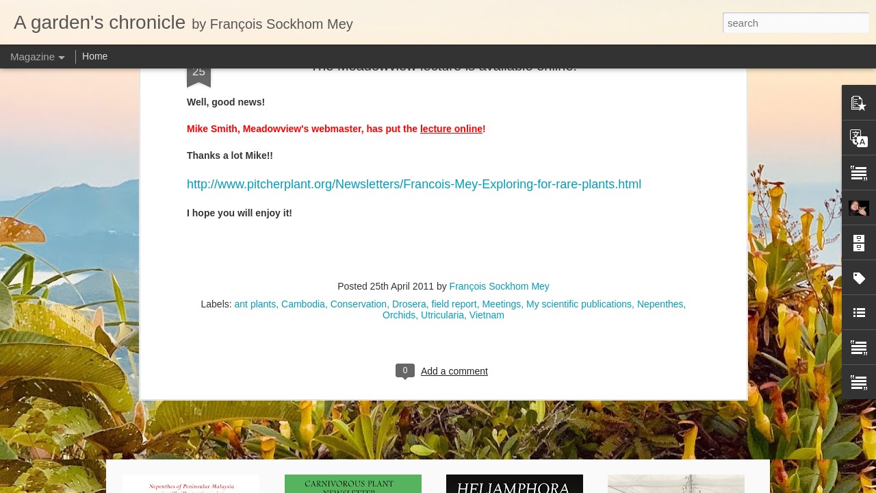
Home (94, 56)
